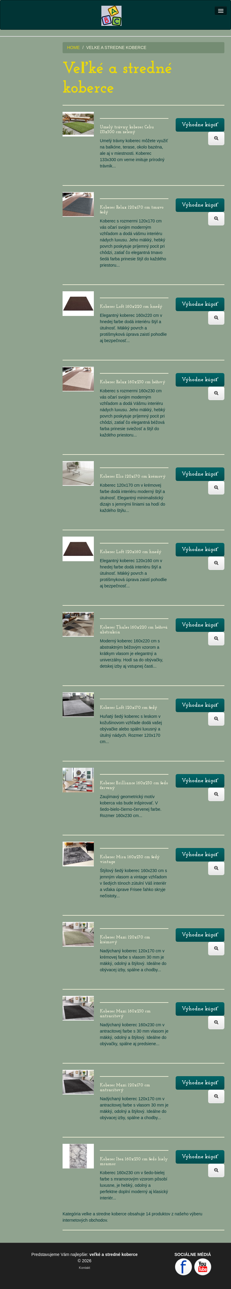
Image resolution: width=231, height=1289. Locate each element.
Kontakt (84, 1267)
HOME (73, 47)
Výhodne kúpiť (200, 125)
